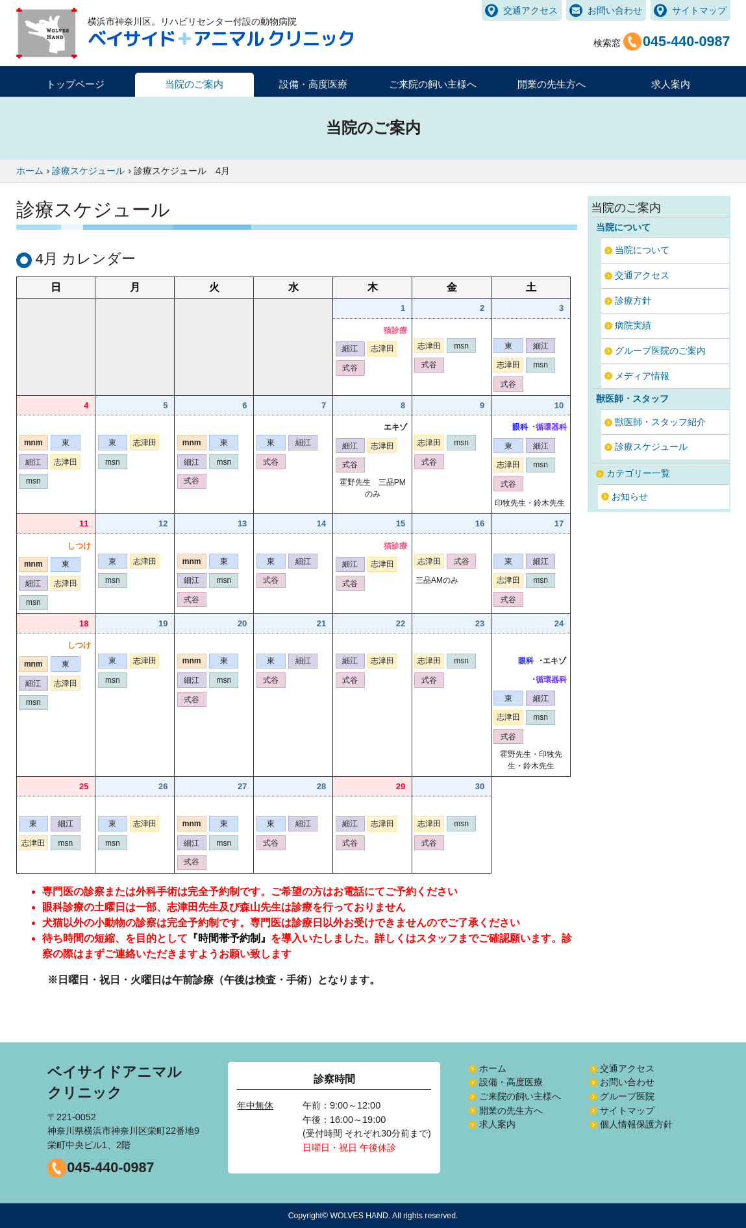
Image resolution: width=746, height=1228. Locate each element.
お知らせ (630, 496)
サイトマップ (699, 10)
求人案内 (670, 84)
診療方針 (633, 300)
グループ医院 (627, 1096)
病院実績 (633, 325)
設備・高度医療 (511, 1082)
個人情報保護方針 (636, 1124)
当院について (642, 250)
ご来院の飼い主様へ (520, 1096)
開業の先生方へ (511, 1110)
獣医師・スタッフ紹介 (660, 422)
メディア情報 (642, 376)
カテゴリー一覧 (638, 473)
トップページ (75, 84)
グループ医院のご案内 (660, 350)
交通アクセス (530, 10)
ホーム (492, 1068)
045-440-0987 (110, 1167)
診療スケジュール (651, 446)
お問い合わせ (615, 10)
